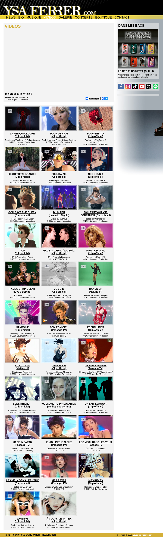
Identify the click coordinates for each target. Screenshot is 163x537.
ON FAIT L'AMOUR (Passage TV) (95, 367)
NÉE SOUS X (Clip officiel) (95, 175)
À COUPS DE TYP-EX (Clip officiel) (58, 520)
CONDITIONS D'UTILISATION (26, 535)
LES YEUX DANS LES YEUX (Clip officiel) (22, 482)
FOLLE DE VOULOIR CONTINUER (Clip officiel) (95, 214)
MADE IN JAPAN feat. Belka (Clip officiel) (59, 252)
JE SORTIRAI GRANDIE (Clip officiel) (22, 175)
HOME (7, 535)
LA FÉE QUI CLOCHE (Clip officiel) (22, 135)
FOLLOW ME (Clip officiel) (59, 175)
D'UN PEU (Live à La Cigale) (59, 214)
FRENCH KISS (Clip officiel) (95, 328)
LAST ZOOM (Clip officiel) (59, 367)
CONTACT (122, 17)
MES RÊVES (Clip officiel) (95, 482)
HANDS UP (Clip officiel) (22, 328)
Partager (92, 98)
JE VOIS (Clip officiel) (59, 290)
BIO (21, 17)
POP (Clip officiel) (22, 252)
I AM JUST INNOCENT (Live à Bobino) (22, 290)
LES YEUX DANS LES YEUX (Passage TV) (95, 443)
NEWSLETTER (49, 535)
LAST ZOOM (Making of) (22, 367)
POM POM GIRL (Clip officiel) (95, 252)
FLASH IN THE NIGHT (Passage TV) (59, 443)
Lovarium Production (142, 535)
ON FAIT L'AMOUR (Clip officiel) (95, 405)
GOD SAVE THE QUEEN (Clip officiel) (22, 214)
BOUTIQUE (103, 17)
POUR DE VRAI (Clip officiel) (59, 135)
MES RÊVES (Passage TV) (59, 482)
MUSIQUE (33, 17)
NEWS (11, 17)
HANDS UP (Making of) (95, 290)
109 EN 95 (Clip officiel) (22, 520)
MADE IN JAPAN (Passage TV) (22, 443)
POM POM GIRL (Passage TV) (59, 328)
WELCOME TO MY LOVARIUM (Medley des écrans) (59, 405)
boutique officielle (140, 77)
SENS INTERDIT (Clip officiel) (22, 405)
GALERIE (65, 17)
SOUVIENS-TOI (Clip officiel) (95, 135)
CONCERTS (84, 17)
